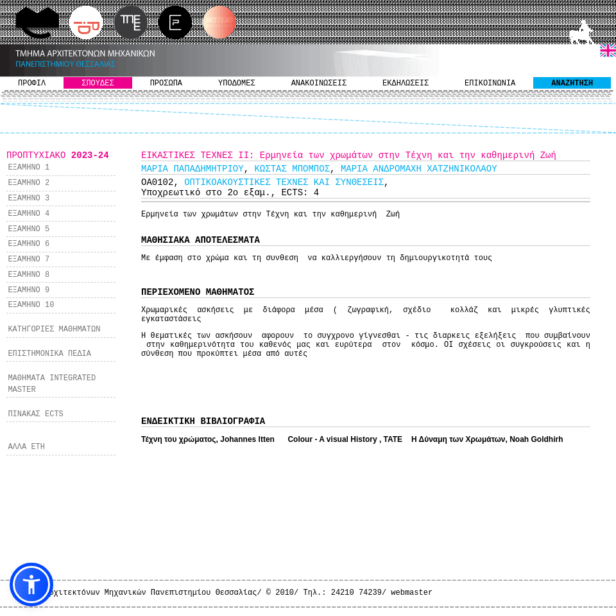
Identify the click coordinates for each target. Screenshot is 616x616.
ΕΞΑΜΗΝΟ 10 (31, 305)
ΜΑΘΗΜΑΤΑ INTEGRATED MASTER (52, 384)
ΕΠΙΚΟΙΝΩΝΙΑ (490, 83)
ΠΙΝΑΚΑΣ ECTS (35, 414)
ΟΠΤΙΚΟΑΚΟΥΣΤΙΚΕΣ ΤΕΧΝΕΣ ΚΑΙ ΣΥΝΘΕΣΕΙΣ (284, 182)
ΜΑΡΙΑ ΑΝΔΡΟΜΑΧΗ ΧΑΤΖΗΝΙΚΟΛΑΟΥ (419, 169)
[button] (31, 584)
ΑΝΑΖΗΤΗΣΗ (572, 83)
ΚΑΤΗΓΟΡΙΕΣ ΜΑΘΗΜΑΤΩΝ (54, 329)
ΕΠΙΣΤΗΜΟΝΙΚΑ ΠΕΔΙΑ (49, 353)
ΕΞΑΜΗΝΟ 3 (28, 198)
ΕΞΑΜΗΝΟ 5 (28, 229)
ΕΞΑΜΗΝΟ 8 (28, 274)
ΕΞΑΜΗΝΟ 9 (28, 290)
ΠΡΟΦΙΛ (32, 83)
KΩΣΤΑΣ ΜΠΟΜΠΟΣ (292, 169)
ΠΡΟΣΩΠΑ (166, 83)
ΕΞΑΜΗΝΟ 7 (28, 259)
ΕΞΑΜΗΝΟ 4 (28, 213)
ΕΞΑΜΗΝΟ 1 (28, 167)
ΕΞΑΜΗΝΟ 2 (28, 183)
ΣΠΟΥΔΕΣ (97, 83)
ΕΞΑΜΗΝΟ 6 (28, 244)
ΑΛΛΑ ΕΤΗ (26, 447)
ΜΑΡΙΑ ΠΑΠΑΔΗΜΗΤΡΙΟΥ (192, 169)
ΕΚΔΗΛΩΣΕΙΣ (405, 83)
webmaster (411, 592)
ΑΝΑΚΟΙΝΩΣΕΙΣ (318, 83)
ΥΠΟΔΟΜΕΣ (236, 83)
